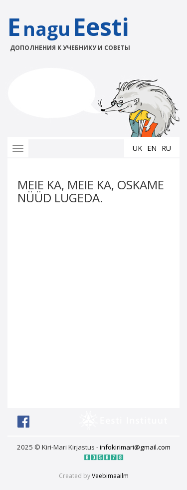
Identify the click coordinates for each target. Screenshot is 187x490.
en (152, 148)
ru (166, 148)
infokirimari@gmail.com (135, 447)
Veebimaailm (110, 476)
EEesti (78, 31)
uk (137, 148)
